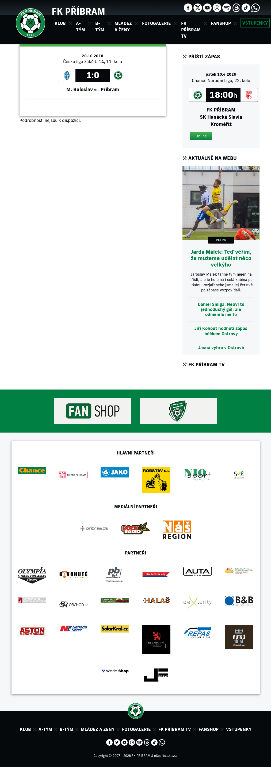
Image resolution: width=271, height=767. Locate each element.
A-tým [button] (80, 26)
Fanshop (221, 23)
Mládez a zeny (97, 729)
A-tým (45, 729)
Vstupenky (255, 23)
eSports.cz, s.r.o (166, 756)
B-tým (66, 729)
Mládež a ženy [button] (123, 26)
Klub (25, 729)
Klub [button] (60, 23)
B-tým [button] (99, 26)
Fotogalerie (156, 23)
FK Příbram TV (191, 30)
